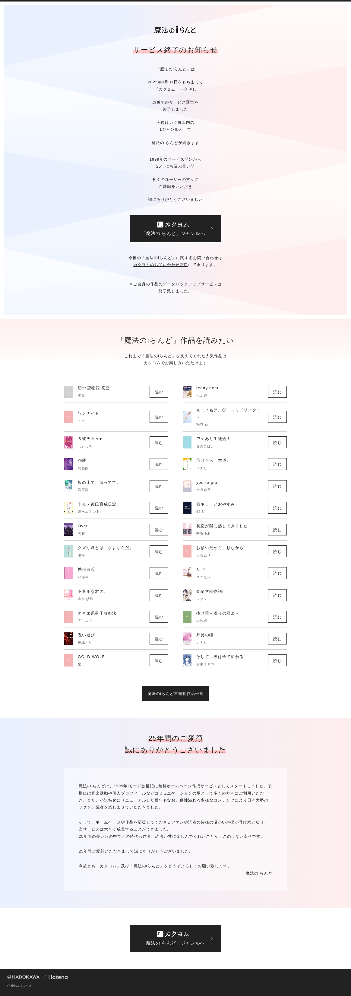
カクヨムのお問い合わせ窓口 (160, 264)
